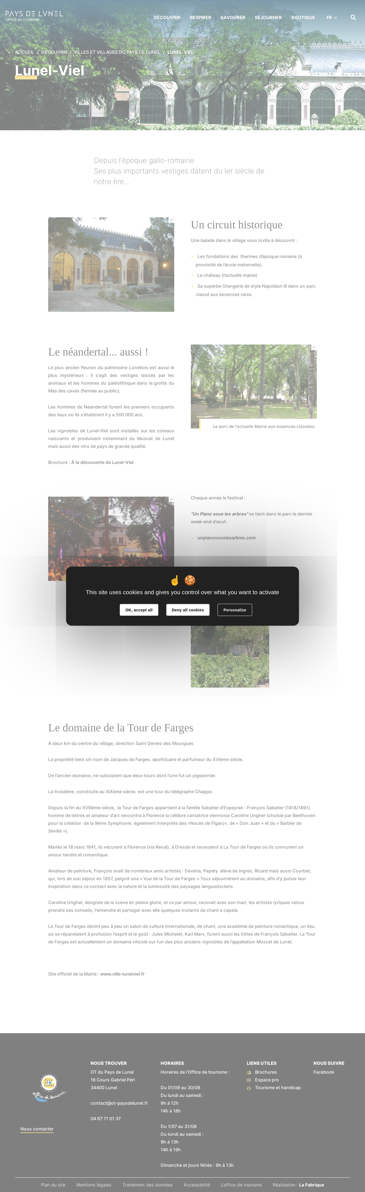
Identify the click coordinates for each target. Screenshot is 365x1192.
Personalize (234, 610)
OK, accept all (139, 610)
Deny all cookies (188, 610)
